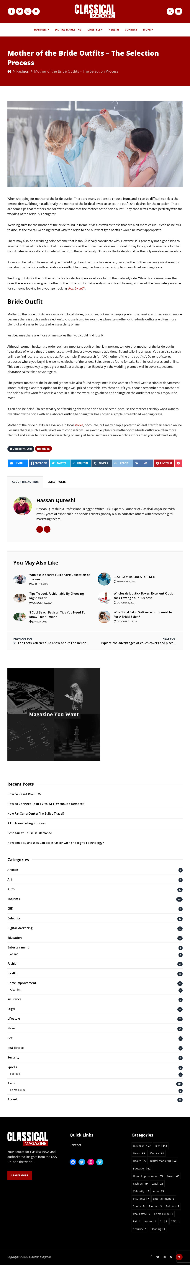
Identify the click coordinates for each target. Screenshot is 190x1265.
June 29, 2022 (38, 621)
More (147, 29)
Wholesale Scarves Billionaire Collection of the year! (59, 577)
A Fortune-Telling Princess (26, 823)
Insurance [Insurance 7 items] (141, 1198)
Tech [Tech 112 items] (161, 1146)
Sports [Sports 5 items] (139, 1206)
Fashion (22, 71)
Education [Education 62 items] (141, 1168)
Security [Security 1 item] (140, 1229)
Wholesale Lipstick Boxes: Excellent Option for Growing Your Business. (144, 595)
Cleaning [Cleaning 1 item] (157, 1229)
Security (13, 1057)
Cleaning (15, 989)
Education (14, 938)
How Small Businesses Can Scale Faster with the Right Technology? (55, 843)
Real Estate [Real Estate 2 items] (141, 1214)
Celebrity (14, 918)
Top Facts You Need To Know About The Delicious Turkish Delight (65, 643)
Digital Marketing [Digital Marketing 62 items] (163, 1161)
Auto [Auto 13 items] (158, 1191)
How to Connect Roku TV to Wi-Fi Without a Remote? (45, 804)
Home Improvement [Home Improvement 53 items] (148, 1176)
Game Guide (18, 1090)
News (11, 1028)
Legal (11, 1009)
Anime (14, 954)
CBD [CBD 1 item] (175, 1221)
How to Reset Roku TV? (24, 794)
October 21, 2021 (125, 621)
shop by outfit (76, 288)
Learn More (19, 1175)
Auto (11, 889)
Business (40, 29)
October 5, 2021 (125, 602)
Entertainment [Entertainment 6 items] (163, 1198)
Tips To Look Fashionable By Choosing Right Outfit (56, 596)
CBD (10, 908)
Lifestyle (93, 29)
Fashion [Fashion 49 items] (140, 1183)
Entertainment (18, 947)
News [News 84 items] (139, 1153)
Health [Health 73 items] (139, 1161)
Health (114, 29)
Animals (13, 870)
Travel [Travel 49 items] (173, 1176)
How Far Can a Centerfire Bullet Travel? (36, 813)
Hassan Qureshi (55, 500)
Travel (12, 1099)
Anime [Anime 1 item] (150, 1221)
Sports (12, 1067)
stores (78, 425)
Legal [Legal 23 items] (157, 1183)
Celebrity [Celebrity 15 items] (141, 1191)
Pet (10, 1038)
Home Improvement (21, 983)
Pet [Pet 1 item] (136, 1221)
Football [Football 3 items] (155, 1206)
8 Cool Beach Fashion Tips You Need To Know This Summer (57, 614)
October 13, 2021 (41, 602)
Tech (11, 1083)
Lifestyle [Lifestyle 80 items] (156, 1153)
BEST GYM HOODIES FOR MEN (134, 577)
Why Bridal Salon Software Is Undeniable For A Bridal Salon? (143, 614)
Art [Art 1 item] (163, 1221)
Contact (131, 29)
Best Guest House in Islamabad (29, 833)
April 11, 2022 (38, 584)
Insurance (14, 999)
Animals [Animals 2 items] (172, 1206)
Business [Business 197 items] (142, 1146)
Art (9, 879)
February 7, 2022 (125, 581)
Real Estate (15, 1048)
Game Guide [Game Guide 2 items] (163, 1214)
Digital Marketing (68, 29)
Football (15, 1073)
